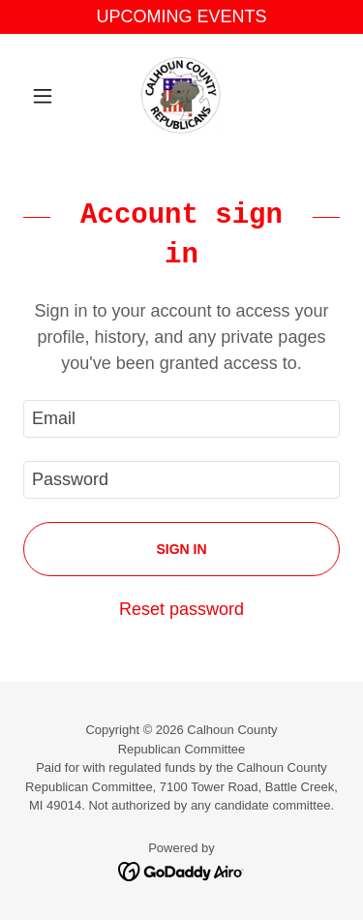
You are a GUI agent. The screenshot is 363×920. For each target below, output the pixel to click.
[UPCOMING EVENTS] (181, 17)
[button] (47, 96)
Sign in (181, 549)
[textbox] (181, 419)
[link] (181, 96)
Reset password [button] (181, 609)
